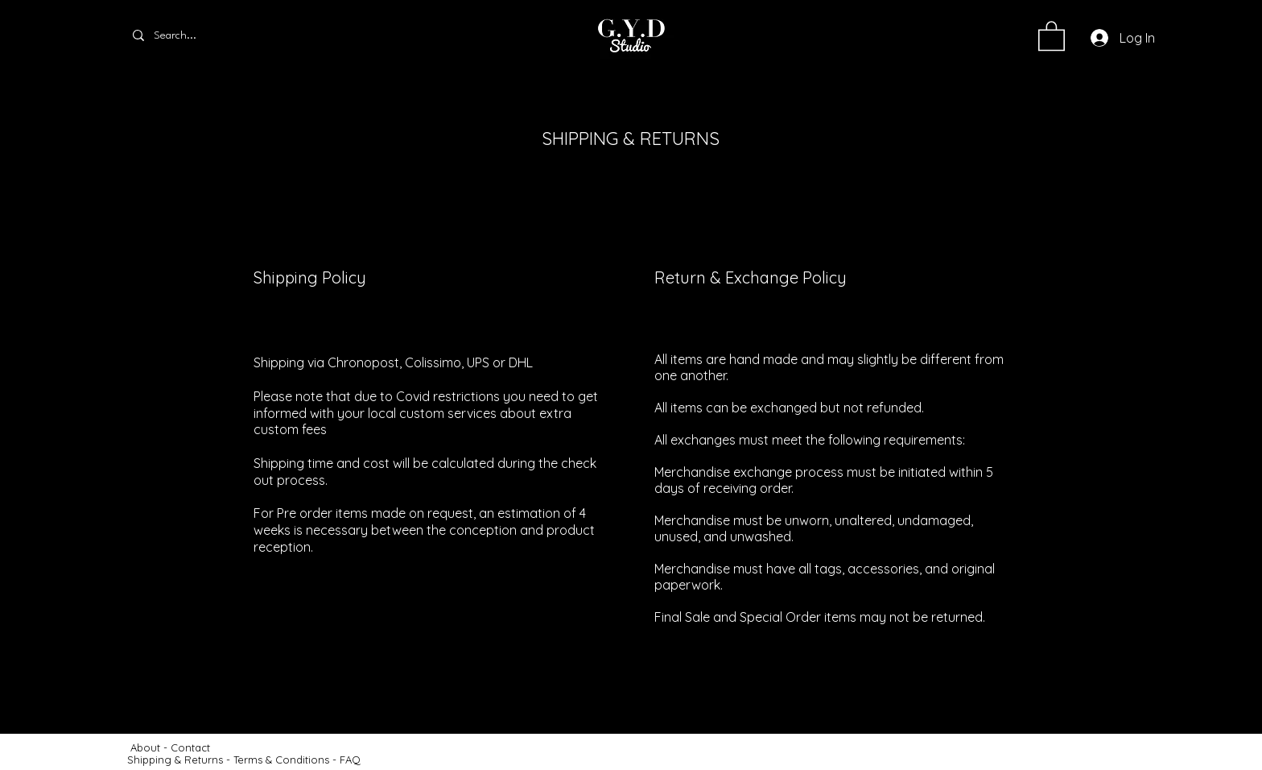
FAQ (350, 759)
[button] (1051, 35)
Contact (192, 747)
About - (150, 747)
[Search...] (192, 35)
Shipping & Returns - (180, 759)
